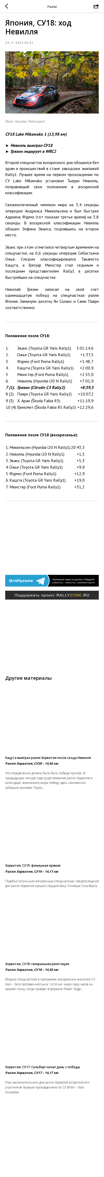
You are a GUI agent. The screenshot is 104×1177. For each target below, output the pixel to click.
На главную (52, 1159)
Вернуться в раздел (52, 1169)
